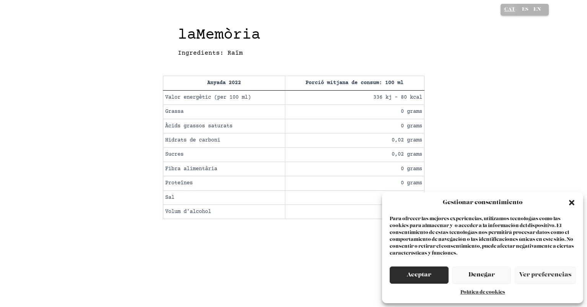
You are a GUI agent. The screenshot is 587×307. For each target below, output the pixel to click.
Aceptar (419, 275)
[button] (572, 202)
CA (509, 10)
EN (537, 9)
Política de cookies (482, 292)
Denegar (481, 275)
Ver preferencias (545, 275)
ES (525, 9)
